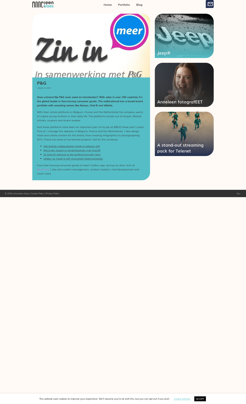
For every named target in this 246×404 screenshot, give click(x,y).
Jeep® (164, 52)
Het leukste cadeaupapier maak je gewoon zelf (71, 146)
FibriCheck (43, 169)
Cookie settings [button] (182, 398)
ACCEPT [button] (200, 398)
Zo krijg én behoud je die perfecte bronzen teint (72, 154)
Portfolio (124, 4)
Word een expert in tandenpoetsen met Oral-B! (71, 150)
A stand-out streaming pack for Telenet (180, 148)
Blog (139, 4)
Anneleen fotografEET (180, 101)
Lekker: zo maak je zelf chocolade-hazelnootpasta (73, 158)
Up (239, 193)
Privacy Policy (52, 193)
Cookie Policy (37, 193)
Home (108, 4)
